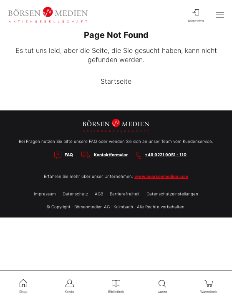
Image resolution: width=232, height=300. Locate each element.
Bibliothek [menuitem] (116, 285)
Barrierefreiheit (125, 193)
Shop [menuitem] (23, 285)
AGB (99, 193)
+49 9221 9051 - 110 (166, 154)
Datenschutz (75, 193)
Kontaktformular (111, 154)
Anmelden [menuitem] (196, 14)
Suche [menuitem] (162, 286)
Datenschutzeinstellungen (172, 193)
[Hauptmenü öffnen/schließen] (220, 14)
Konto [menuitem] (69, 285)
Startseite (116, 81)
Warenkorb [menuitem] (209, 285)
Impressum (45, 193)
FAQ (69, 154)
